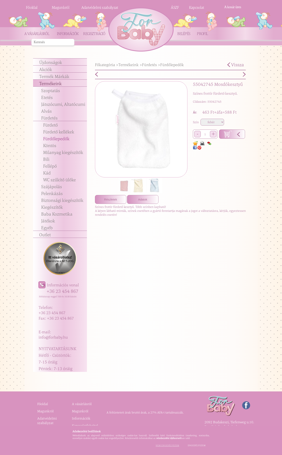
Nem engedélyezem (167, 445)
